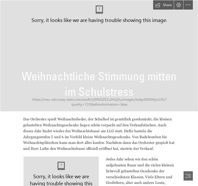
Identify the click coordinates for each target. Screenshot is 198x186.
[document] (99, 93)
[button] (163, 5)
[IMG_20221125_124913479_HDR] (99, 56)
